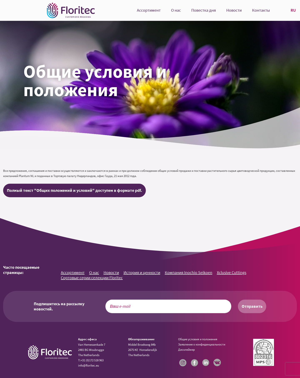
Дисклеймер (186, 350)
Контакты (261, 10)
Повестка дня (203, 10)
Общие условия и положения (197, 339)
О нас (176, 10)
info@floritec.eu (88, 365)
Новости (234, 10)
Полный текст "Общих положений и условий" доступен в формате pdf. (74, 190)
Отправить (252, 306)
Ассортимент (149, 10)
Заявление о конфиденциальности (201, 344)
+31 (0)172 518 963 (92, 360)
